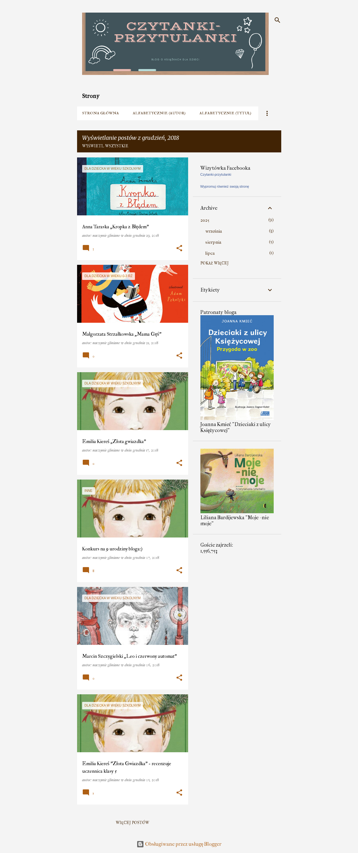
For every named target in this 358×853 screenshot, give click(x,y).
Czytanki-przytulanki (215, 174)
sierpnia (213, 242)
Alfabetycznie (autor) (159, 113)
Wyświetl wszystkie (105, 146)
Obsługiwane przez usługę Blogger (179, 844)
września (213, 231)
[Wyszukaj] (277, 20)
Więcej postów (132, 823)
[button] (179, 248)
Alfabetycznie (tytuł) (225, 113)
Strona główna (100, 113)
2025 (204, 220)
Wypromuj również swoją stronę (224, 186)
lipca (210, 253)
